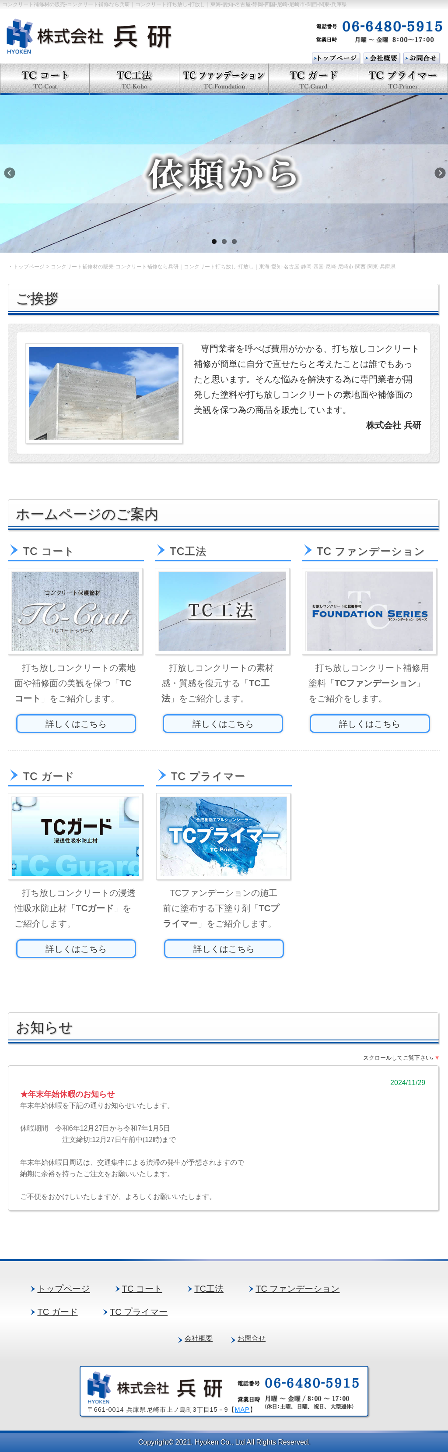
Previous (15, 176)
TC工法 (209, 1288)
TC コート (142, 1288)
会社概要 (199, 1338)
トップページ (29, 267)
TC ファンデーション (298, 1288)
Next (439, 176)
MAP (242, 1409)
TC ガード (57, 1312)
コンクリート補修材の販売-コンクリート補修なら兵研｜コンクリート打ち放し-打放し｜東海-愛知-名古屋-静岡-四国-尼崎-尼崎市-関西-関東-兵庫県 (223, 267)
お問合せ (252, 1338)
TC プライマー (139, 1312)
